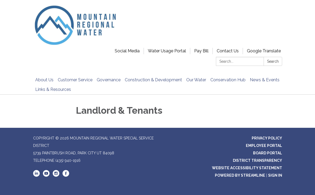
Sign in (275, 175)
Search (273, 61)
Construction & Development (153, 79)
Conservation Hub (228, 79)
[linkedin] (36, 175)
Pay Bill (201, 50)
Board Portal (267, 153)
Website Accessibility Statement (247, 168)
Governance (109, 79)
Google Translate (264, 50)
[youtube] (46, 175)
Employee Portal (264, 145)
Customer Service (75, 79)
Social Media (127, 50)
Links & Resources (53, 89)
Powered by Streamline (240, 175)
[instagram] (56, 175)
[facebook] (66, 175)
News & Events (264, 79)
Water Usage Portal (167, 50)
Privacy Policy (267, 138)
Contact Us (228, 50)
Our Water (196, 79)
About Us (44, 79)
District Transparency (257, 160)
